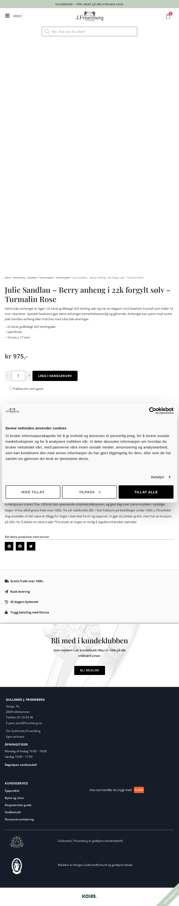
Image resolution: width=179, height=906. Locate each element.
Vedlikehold (13, 810)
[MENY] (7, 15)
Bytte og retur (14, 796)
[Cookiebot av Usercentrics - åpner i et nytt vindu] (153, 410)
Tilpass (89, 492)
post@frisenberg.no (29, 721)
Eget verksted (15, 735)
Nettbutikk (19, 276)
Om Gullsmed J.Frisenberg (23, 729)
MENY (17, 16)
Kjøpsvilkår (12, 789)
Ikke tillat (32, 492)
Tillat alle (146, 492)
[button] (9, 544)
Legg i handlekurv (55, 374)
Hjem (8, 276)
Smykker (32, 276)
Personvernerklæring (19, 818)
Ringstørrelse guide (18, 803)
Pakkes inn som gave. (27, 387)
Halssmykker (46, 276)
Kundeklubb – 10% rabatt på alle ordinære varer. (89, 4)
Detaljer (157, 477)
